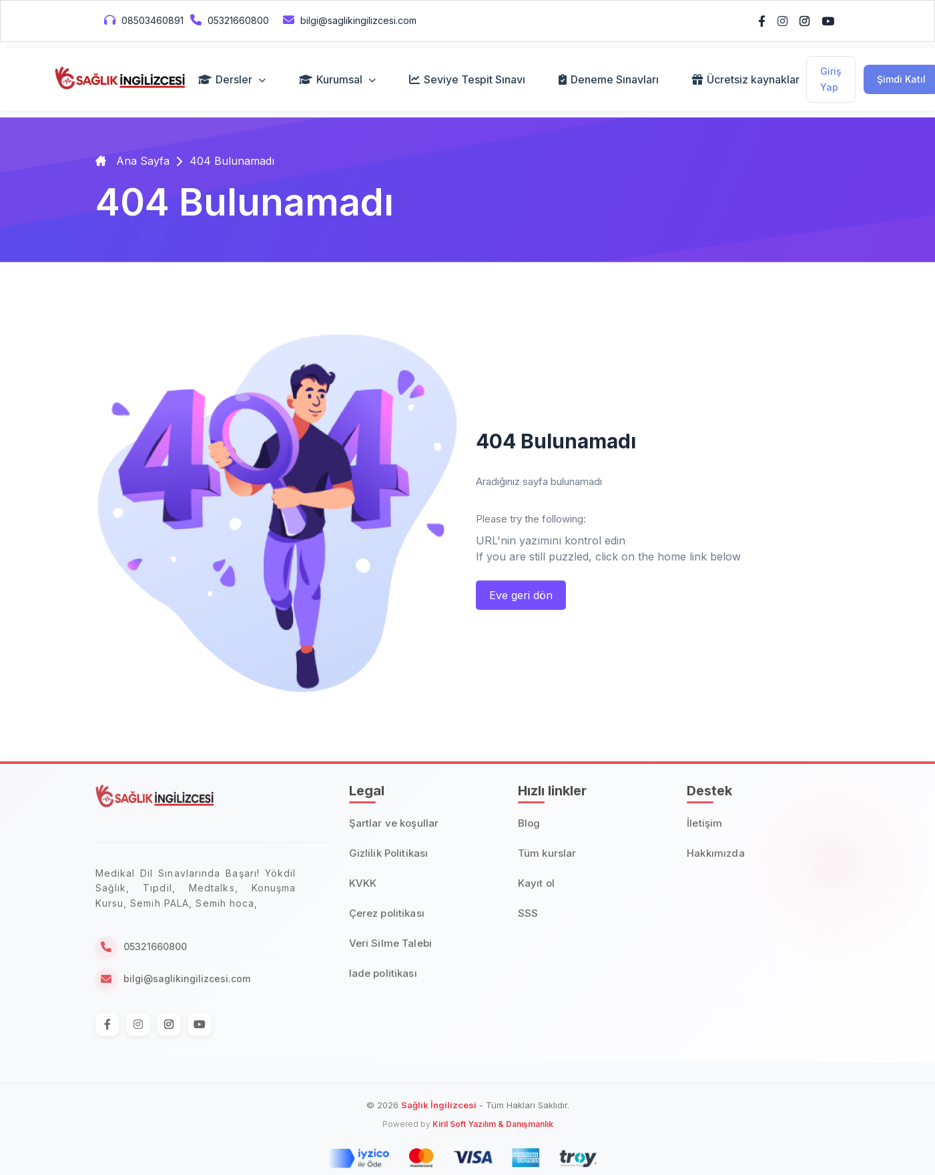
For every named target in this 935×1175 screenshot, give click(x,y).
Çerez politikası (386, 913)
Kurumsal (337, 79)
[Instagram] (138, 1024)
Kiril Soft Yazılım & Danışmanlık (492, 1124)
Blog (529, 823)
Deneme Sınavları (609, 79)
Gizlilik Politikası (388, 853)
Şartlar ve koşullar (394, 823)
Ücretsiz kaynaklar (746, 79)
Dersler (232, 79)
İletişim (704, 823)
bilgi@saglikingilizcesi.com (348, 19)
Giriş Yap (831, 79)
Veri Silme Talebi (390, 943)
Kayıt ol (536, 883)
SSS (528, 913)
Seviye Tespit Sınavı (467, 79)
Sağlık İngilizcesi (439, 1105)
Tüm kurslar (547, 853)
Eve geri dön (521, 595)
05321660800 (228, 19)
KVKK (363, 883)
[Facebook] (107, 1024)
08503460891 (142, 19)
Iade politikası (383, 973)
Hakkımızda (716, 853)
